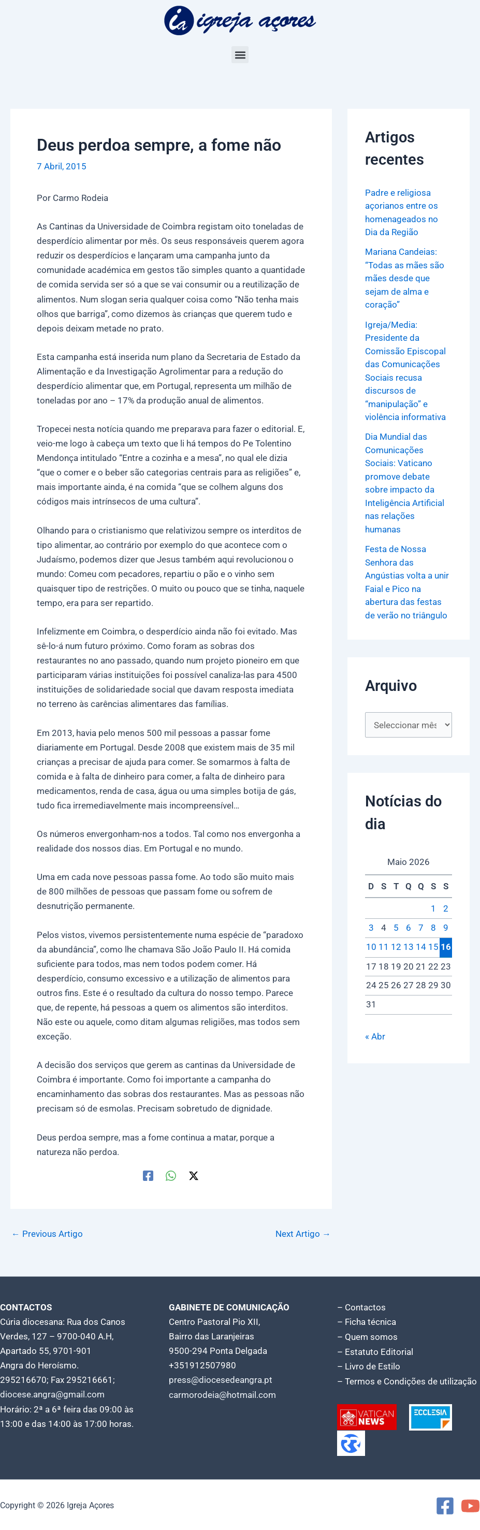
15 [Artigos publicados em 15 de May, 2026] (433, 947)
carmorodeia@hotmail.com (222, 1394)
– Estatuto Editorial (375, 1351)
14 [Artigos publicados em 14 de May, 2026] (421, 947)
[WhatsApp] (171, 1175)
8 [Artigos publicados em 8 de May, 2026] (433, 928)
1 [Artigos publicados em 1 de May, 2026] (433, 909)
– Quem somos (367, 1336)
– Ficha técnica (366, 1322)
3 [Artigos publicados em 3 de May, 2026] (371, 928)
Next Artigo (303, 1234)
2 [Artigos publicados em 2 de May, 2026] (445, 909)
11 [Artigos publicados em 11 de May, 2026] (384, 947)
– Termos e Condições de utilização (407, 1380)
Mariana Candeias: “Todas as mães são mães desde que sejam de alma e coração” (404, 278)
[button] (240, 54)
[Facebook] (148, 1175)
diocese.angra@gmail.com (52, 1394)
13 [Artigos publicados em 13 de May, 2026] (408, 947)
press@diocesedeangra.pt (220, 1380)
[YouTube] (470, 1504)
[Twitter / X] (193, 1175)
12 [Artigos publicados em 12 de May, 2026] (396, 947)
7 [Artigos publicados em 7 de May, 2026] (421, 928)
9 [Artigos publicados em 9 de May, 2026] (445, 928)
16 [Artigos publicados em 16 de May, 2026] (446, 947)
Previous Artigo (47, 1234)
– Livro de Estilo (368, 1365)
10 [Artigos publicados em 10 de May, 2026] (371, 947)
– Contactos (361, 1307)
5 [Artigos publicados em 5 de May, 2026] (396, 928)
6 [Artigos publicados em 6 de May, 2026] (408, 928)
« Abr (375, 1036)
